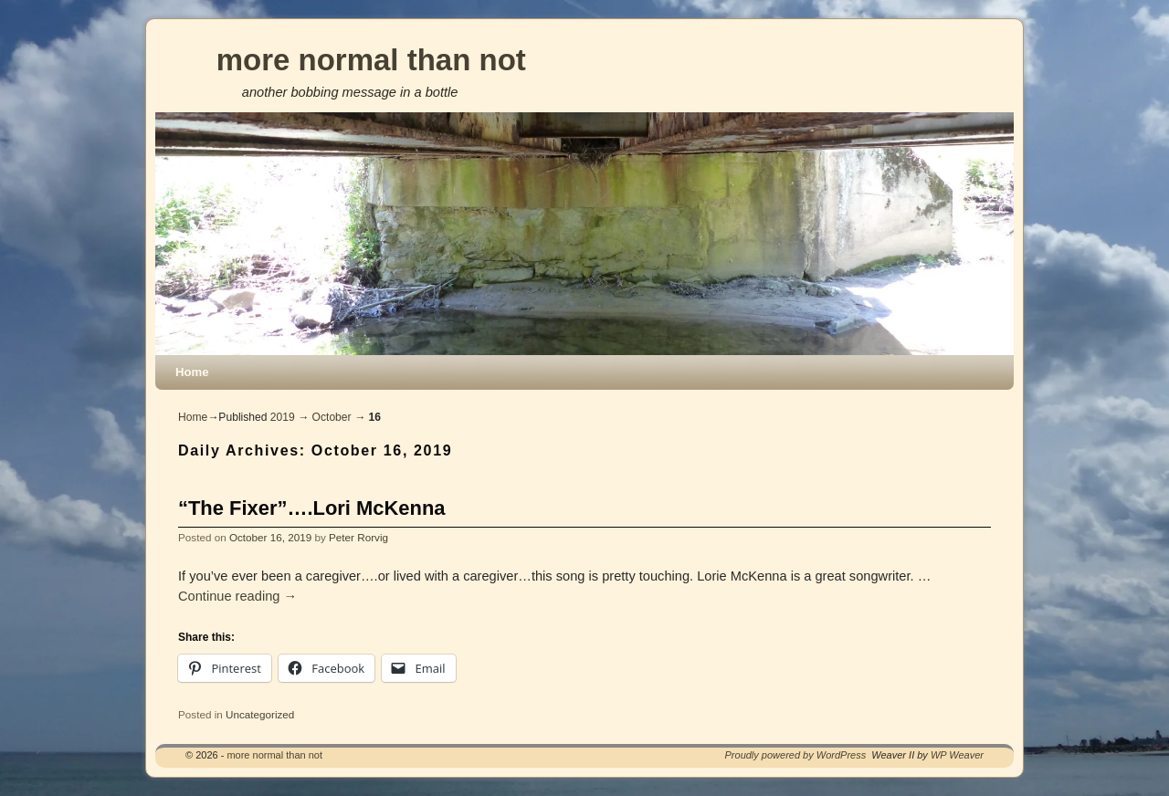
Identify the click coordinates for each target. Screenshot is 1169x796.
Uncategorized (260, 714)
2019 (282, 417)
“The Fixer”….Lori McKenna (312, 508)
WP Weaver (957, 754)
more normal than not (371, 60)
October (332, 417)
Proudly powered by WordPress (796, 754)
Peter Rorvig (358, 537)
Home (192, 372)
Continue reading (237, 596)
